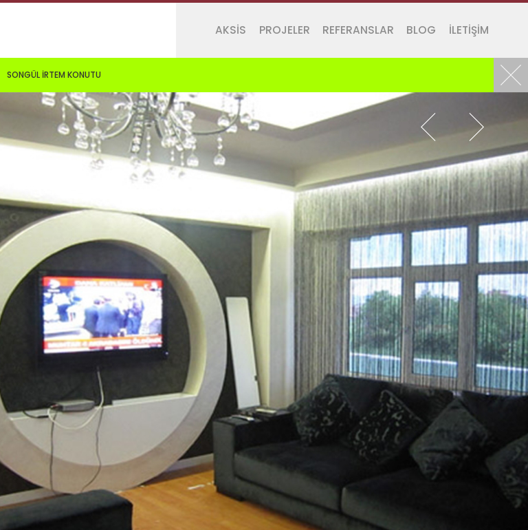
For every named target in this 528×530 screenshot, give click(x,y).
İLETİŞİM (469, 30)
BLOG (421, 30)
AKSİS (230, 30)
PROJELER (284, 30)
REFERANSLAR (358, 30)
